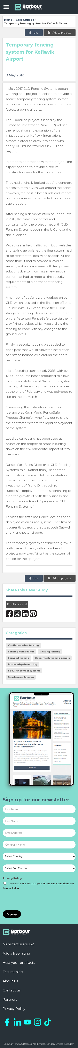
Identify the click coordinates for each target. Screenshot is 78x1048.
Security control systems (24, 670)
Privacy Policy (12, 878)
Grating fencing (50, 651)
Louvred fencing (18, 658)
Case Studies (25, 19)
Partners (10, 999)
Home (8, 19)
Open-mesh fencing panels (52, 658)
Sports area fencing (21, 677)
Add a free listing (16, 953)
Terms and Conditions (55, 883)
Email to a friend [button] (17, 604)
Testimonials (13, 972)
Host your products (19, 963)
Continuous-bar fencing (23, 645)
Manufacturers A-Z (18, 944)
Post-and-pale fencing (22, 664)
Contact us (12, 990)
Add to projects (59, 32)
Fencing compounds (21, 651)
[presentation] (34, 900)
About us (10, 981)
